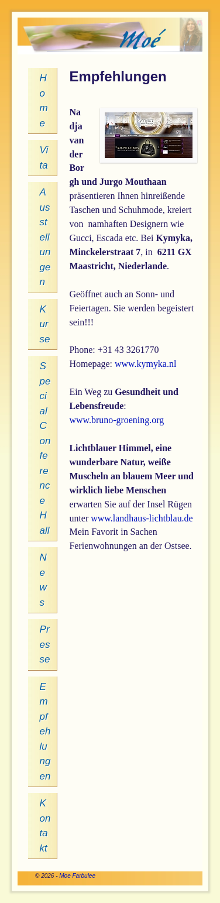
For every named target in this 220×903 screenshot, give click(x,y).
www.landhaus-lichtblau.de (141, 518)
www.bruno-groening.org (116, 420)
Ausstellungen (45, 237)
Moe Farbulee (77, 876)
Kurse (45, 324)
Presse (45, 644)
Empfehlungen (45, 731)
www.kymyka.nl (145, 364)
